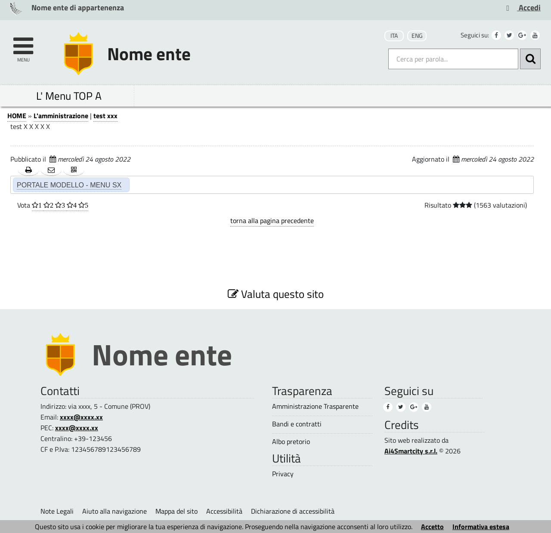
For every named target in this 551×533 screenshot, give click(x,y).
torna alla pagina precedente (272, 220)
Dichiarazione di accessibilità (292, 511)
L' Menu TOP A (69, 95)
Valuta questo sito (276, 293)
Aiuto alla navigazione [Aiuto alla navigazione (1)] (114, 511)
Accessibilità (224, 511)
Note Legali (57, 511)
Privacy (283, 474)
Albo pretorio (291, 442)
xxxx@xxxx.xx (81, 417)
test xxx (105, 115)
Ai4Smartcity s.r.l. (410, 451)
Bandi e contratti (297, 424)
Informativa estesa (480, 526)
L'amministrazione (61, 115)
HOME (16, 115)
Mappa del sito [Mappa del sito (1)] (176, 511)
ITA (394, 36)
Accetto (432, 526)
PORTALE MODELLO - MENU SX (69, 185)
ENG (417, 36)
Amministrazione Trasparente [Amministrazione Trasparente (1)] (315, 406)
